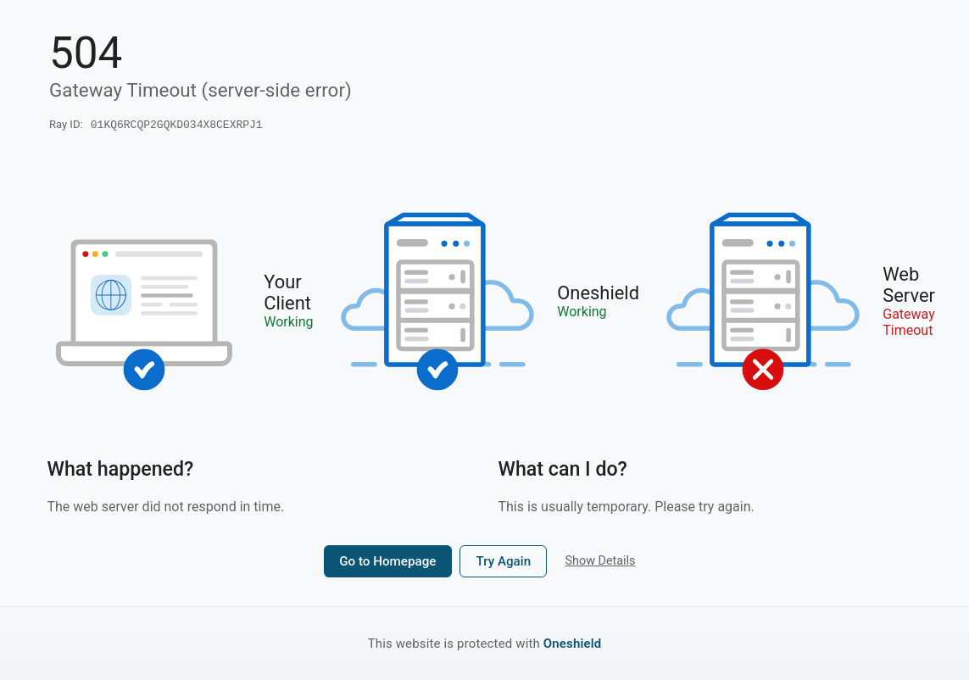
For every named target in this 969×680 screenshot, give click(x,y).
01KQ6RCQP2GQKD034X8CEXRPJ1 (177, 125)
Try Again (503, 563)
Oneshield (572, 643)
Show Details (600, 562)
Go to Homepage (387, 563)
